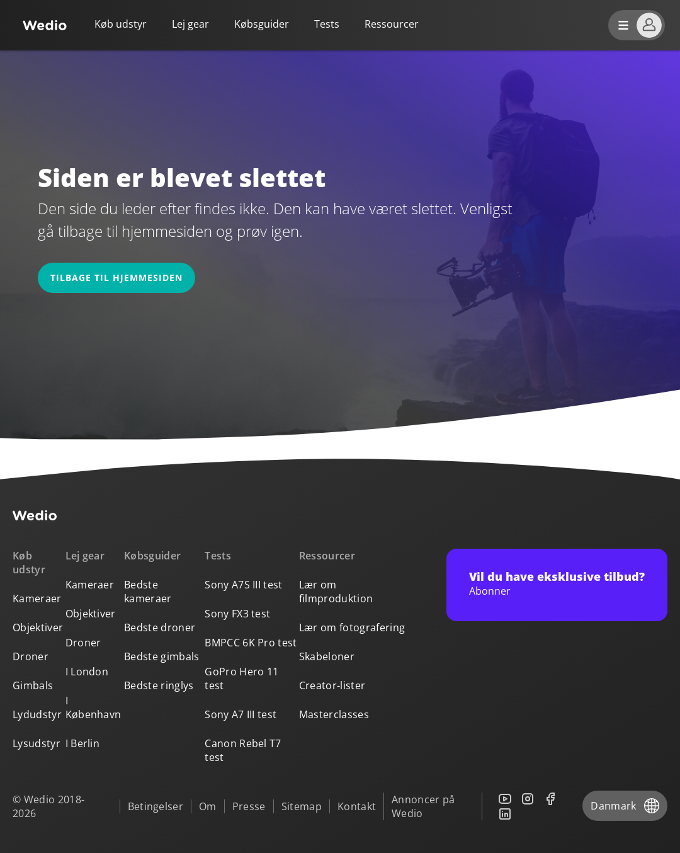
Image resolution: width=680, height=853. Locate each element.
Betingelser (156, 806)
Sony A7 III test (240, 714)
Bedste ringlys (158, 685)
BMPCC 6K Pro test (251, 643)
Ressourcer (327, 556)
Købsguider (261, 24)
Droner (30, 656)
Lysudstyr (36, 743)
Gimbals (33, 685)
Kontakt (356, 806)
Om (208, 806)
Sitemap (301, 806)
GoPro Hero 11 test (241, 678)
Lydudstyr (37, 714)
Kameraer (37, 598)
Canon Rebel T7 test (243, 750)
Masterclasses (334, 714)
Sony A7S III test (243, 585)
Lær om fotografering (352, 627)
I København (93, 707)
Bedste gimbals (161, 656)
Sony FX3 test (237, 614)
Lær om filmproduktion (336, 591)
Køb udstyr (120, 24)
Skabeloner (326, 656)
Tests (326, 24)
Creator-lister (332, 685)
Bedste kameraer (148, 591)
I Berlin (82, 743)
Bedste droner (159, 627)
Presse (249, 806)
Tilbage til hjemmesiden (116, 277)
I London (87, 671)
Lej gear (190, 24)
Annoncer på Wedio (423, 806)
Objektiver (38, 627)
